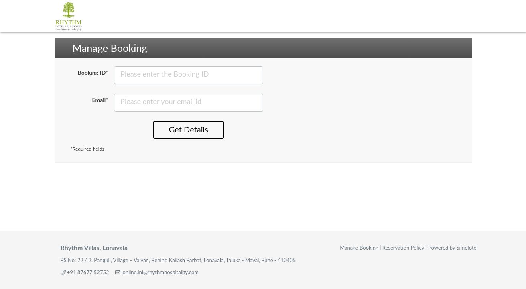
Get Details (188, 129)
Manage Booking (359, 247)
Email (100, 99)
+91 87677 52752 (88, 272)
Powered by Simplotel (452, 247)
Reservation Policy (403, 247)
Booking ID (93, 72)
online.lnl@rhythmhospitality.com (161, 272)
